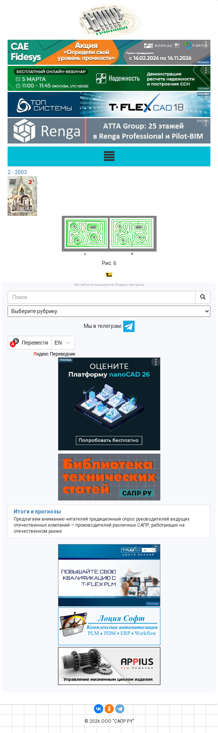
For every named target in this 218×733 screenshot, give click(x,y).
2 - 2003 (17, 172)
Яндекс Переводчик (54, 354)
